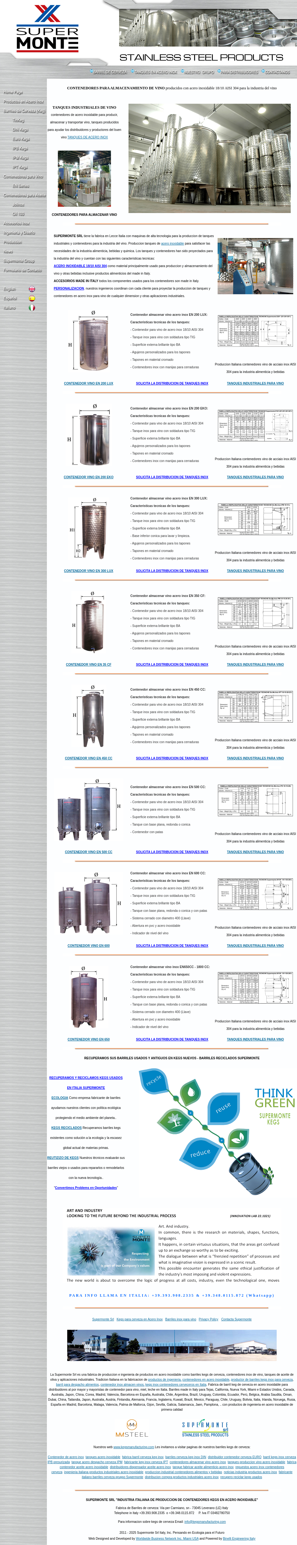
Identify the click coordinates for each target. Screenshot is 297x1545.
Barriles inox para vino (180, 1319)
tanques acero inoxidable (103, 1457)
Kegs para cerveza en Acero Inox (140, 1319)
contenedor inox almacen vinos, (123, 1384)
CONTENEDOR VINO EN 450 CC (89, 758)
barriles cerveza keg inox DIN (185, 1457)
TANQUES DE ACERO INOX (88, 137)
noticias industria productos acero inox (250, 1472)
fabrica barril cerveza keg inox (143, 1457)
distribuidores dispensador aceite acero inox (140, 1467)
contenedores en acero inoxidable (205, 1379)
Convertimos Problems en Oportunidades (86, 1188)
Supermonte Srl (103, 1319)
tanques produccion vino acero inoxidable (256, 1462)
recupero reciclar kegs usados (241, 1477)
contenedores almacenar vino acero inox (198, 1462)
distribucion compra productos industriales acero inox (182, 1477)
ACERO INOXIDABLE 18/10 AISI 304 (80, 266)
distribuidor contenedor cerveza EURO (234, 1457)
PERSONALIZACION (69, 288)
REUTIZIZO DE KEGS (63, 1158)
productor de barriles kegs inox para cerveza (262, 1379)
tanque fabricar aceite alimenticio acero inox (203, 1467)
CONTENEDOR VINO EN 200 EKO (88, 477)
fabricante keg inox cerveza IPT (146, 1462)
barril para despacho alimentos (77, 1384)
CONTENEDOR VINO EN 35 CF (88, 664)
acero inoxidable (172, 243)
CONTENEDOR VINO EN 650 (88, 1039)
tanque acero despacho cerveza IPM (97, 1462)
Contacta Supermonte (236, 1319)
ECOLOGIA (60, 1098)
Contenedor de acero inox (66, 1457)
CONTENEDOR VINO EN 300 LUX (88, 571)
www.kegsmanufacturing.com (133, 1447)
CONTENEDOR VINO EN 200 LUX (88, 383)
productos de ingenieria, (165, 1379)
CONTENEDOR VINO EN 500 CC (89, 852)
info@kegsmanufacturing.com (205, 1521)
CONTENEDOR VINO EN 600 (88, 945)
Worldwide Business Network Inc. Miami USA (167, 1538)
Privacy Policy (208, 1319)
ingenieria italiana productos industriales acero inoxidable (103, 1472)
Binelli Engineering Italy (239, 1538)
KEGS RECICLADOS (66, 1128)
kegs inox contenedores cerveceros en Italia (175, 1384)
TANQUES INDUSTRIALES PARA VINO (255, 383)
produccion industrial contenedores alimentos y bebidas (183, 1472)
